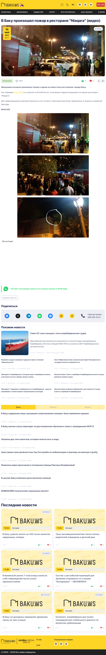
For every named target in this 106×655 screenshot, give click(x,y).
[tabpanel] (53, 456)
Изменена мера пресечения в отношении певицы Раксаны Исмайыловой (38, 465)
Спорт (52, 12)
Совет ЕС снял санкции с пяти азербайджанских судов (58, 333)
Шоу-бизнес (87, 12)
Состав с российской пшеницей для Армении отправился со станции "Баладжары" (75, 578)
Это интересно (68, 12)
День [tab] (18, 407)
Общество (38, 12)
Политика (6, 12)
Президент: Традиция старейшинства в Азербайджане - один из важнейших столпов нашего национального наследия (26, 390)
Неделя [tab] (53, 407)
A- (99, 81)
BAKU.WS (18, 92)
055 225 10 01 (94, 317)
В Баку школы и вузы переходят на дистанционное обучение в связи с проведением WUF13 (47, 426)
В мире (101, 12)
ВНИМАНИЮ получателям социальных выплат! (25, 491)
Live (100, 4)
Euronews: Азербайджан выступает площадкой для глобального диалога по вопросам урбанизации (77, 620)
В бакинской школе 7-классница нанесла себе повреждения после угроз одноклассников (25, 578)
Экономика (22, 12)
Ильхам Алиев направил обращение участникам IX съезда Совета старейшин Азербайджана (77, 390)
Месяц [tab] (88, 407)
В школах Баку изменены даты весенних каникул (26, 478)
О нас (39, 639)
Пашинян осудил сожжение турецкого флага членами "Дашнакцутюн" (22, 361)
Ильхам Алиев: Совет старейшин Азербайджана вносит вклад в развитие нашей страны (79, 375)
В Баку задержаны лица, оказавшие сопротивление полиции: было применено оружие (45, 413)
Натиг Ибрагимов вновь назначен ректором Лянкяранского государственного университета (77, 361)
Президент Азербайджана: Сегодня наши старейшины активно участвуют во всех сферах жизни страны (25, 375)
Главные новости (9, 298)
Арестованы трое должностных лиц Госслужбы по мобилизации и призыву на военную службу (49, 452)
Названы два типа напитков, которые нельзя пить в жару (30, 439)
